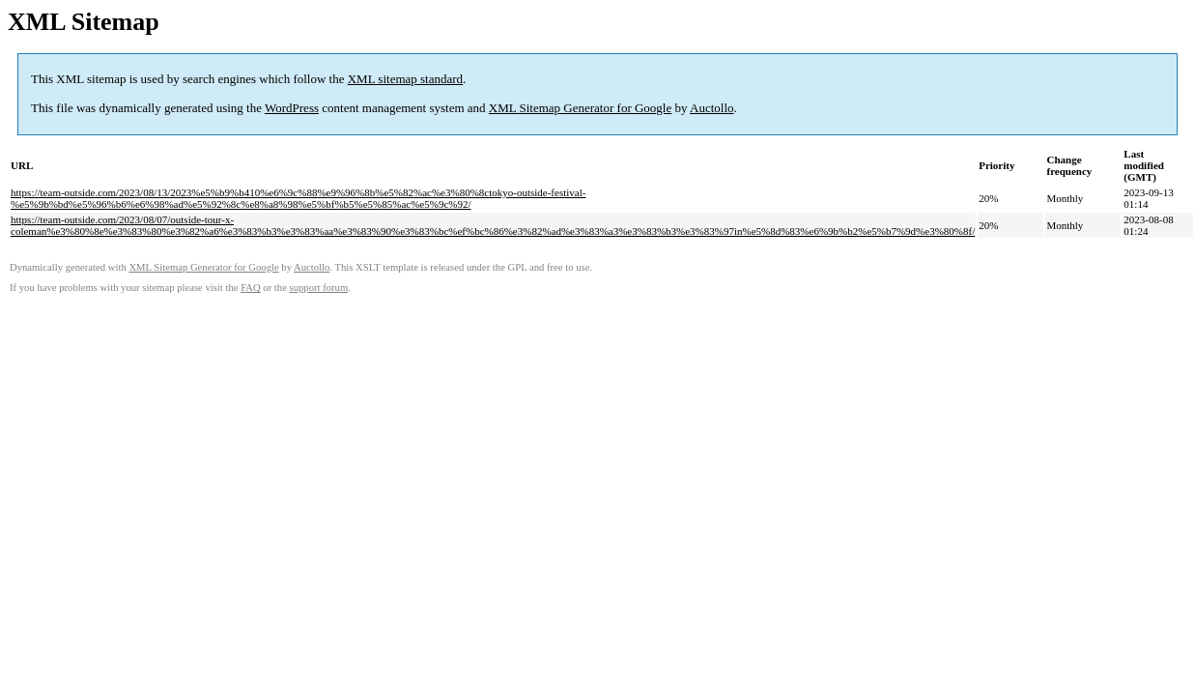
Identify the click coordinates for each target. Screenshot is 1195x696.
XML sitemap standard (405, 79)
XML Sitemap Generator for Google (580, 108)
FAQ (251, 287)
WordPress (292, 108)
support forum (319, 287)
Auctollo (712, 108)
